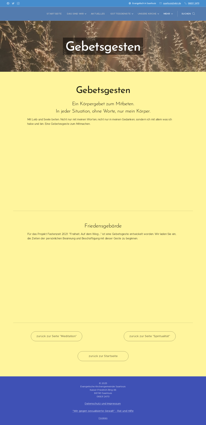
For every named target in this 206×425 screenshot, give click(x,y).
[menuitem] (30, 14)
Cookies (103, 418)
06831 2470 (193, 3)
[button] (188, 14)
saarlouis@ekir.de (172, 3)
